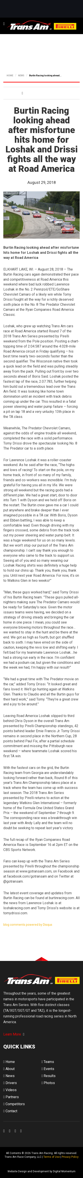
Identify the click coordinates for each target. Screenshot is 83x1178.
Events (48, 1069)
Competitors (14, 1104)
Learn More (13, 1034)
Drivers (10, 1083)
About (9, 1069)
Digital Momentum (9, 1164)
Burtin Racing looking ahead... (45, 75)
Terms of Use (51, 1156)
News (9, 1076)
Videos (10, 1090)
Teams (48, 1062)
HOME (10, 75)
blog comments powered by (27, 924)
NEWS (21, 75)
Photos (48, 1083)
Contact (10, 1111)
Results (49, 1076)
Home (9, 1062)
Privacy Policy (70, 1156)
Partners (11, 1097)
